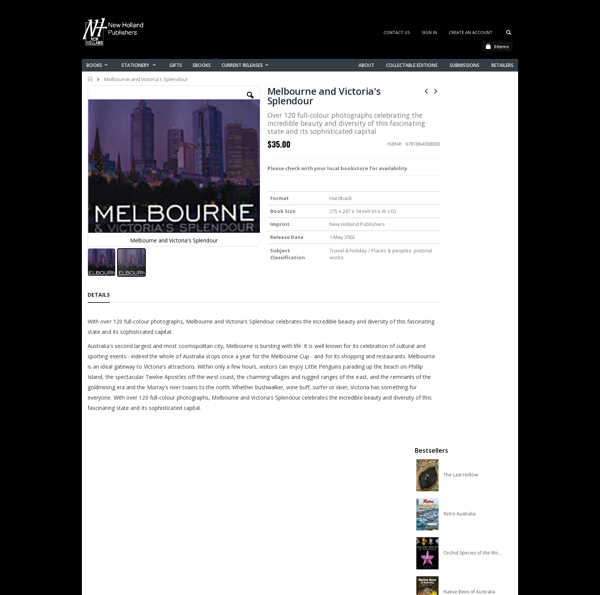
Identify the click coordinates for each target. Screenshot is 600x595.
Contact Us (396, 32)
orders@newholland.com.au (138, 521)
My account (219, 509)
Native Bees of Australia (469, 243)
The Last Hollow (460, 126)
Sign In (429, 32)
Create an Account (470, 32)
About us (215, 489)
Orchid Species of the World (472, 204)
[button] (233, 101)
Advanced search (226, 529)
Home (90, 78)
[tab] (104, 293)
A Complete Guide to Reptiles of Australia (472, 282)
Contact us (218, 499)
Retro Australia (459, 165)
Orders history (222, 519)
